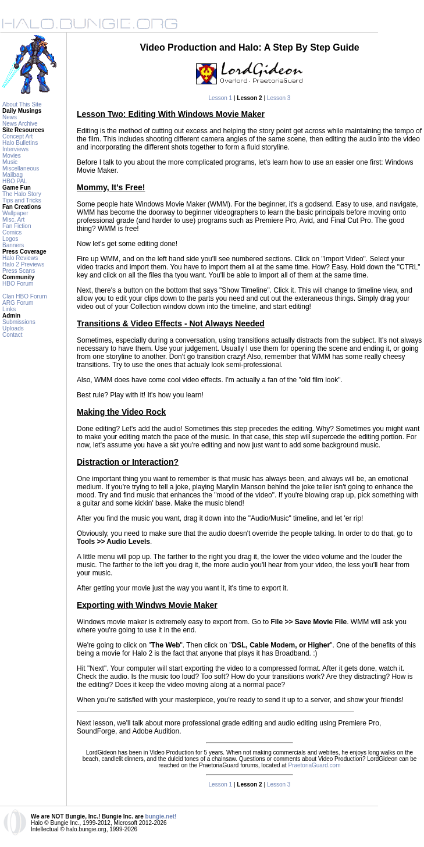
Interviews (15, 149)
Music (9, 162)
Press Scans (18, 271)
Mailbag (12, 175)
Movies (11, 155)
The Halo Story (21, 194)
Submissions (18, 322)
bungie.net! (161, 816)
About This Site (22, 104)
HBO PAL (14, 181)
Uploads (13, 328)
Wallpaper (15, 213)
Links (9, 309)
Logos (10, 239)
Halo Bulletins (20, 143)
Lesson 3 (279, 98)
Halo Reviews (20, 258)
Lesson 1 (221, 98)
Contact (12, 335)
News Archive (20, 123)
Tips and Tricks (21, 200)
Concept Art (17, 136)
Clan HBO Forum (24, 296)
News (9, 117)
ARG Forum (17, 303)
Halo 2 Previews (23, 264)
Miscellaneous (20, 168)
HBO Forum (17, 283)
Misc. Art (13, 219)
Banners (13, 245)
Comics (12, 232)
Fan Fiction (16, 226)
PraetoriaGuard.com (314, 765)
